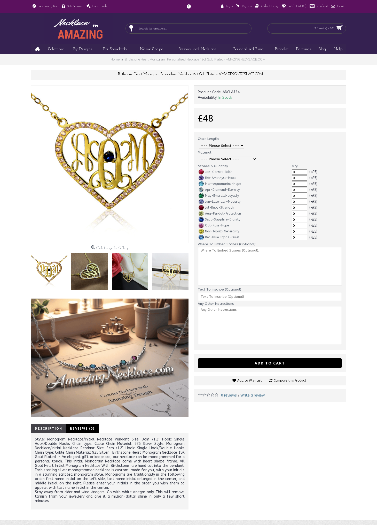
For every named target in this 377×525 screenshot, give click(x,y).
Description (48, 428)
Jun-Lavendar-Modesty (219, 201)
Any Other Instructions (216, 304)
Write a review (252, 395)
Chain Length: (208, 139)
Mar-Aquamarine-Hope (220, 183)
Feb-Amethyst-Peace (217, 177)
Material (204, 152)
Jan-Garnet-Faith (215, 171)
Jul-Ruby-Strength (216, 207)
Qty (295, 166)
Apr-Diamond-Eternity (219, 189)
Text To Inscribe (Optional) (219, 289)
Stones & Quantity (213, 166)
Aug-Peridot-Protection (220, 213)
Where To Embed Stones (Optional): (227, 244)
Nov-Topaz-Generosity (219, 231)
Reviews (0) (82, 428)
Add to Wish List (249, 380)
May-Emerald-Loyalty (219, 195)
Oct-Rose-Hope (214, 225)
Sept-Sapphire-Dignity (219, 219)
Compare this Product (290, 380)
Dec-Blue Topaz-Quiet (219, 237)
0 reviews (229, 395)
